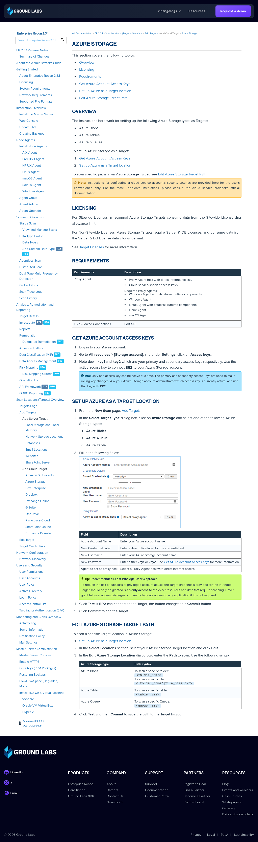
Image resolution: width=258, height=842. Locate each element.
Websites (31, 456)
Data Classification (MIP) (36, 355)
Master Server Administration (36, 649)
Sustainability (244, 835)
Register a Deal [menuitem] (195, 784)
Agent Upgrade (30, 211)
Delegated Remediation (39, 342)
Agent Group (28, 198)
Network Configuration (32, 553)
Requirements (90, 76)
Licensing (26, 82)
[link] (24, 11)
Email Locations (36, 450)
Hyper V (28, 712)
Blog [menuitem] (225, 784)
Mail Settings (28, 643)
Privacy (196, 835)
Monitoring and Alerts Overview (38, 617)
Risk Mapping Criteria (37, 374)
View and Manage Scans (39, 230)
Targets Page (28, 406)
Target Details (28, 316)
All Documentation (82, 33)
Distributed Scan (31, 267)
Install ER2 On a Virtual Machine (41, 693)
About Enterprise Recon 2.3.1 (39, 76)
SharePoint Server (38, 462)
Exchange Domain (38, 533)
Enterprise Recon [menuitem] (81, 784)
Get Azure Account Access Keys (104, 84)
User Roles (26, 585)
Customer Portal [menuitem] (157, 796)
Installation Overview (31, 108)
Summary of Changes (34, 57)
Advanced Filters (31, 348)
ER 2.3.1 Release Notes (32, 50)
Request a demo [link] (233, 11)
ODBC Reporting (31, 393)
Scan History (28, 298)
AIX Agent (29, 153)
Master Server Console (35, 655)
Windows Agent (33, 191)
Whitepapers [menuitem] (231, 802)
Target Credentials (32, 546)
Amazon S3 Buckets (39, 475)
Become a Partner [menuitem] (197, 796)
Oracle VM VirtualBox (37, 706)
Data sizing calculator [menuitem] (238, 814)
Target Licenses (91, 247)
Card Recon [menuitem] (76, 790)
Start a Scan (27, 223)
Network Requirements (35, 95)
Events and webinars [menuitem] (237, 790)
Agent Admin (28, 204)
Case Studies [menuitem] (232, 796)
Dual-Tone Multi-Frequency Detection (38, 276)
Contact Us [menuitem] (115, 796)
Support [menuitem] (151, 784)
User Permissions (31, 572)
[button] (196, 11)
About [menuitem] (111, 784)
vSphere (28, 699)
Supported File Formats (35, 102)
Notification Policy (32, 636)
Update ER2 (27, 127)
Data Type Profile (31, 236)
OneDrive (32, 514)
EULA (224, 835)
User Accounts (29, 578)
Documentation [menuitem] (156, 790)
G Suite (30, 507)
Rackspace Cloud (37, 520)
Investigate (27, 323)
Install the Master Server (36, 114)
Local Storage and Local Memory (42, 427)
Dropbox (31, 495)
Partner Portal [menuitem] (194, 802)
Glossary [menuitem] (228, 808)
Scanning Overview (30, 217)
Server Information (32, 630)
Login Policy (27, 598)
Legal (211, 835)
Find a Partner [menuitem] (194, 790)
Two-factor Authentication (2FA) (41, 610)
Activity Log (27, 623)
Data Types (30, 242)
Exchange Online (37, 501)
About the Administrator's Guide (38, 63)
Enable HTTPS (29, 662)
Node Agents (25, 140)
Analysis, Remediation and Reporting (35, 307)
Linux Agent (31, 172)
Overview (86, 62)
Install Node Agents (33, 146)
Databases (32, 443)
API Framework (30, 387)
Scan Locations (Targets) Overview (40, 400)
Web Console (28, 121)
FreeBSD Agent (33, 159)
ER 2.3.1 (99, 33)
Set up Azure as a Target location (105, 91)
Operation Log (29, 380)
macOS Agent (32, 178)
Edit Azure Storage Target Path (103, 98)
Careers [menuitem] (112, 790)
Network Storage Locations (44, 437)
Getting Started (27, 69)
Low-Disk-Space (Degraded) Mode (38, 683)
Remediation (28, 335)
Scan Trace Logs (30, 292)
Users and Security (29, 565)
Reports (24, 329)
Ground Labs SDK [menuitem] (81, 796)
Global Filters (28, 285)
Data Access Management (37, 361)
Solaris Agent (31, 185)
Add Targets (27, 412)
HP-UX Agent (31, 166)
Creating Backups (31, 134)
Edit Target (26, 540)
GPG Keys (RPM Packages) (37, 668)
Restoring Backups (32, 675)
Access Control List (32, 604)
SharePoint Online (38, 527)
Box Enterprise (35, 488)
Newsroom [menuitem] (115, 802)
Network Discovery (32, 559)
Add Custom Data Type (38, 249)
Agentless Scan (30, 261)
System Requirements (34, 89)
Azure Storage (35, 482)
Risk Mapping (28, 368)
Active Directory (30, 591)
